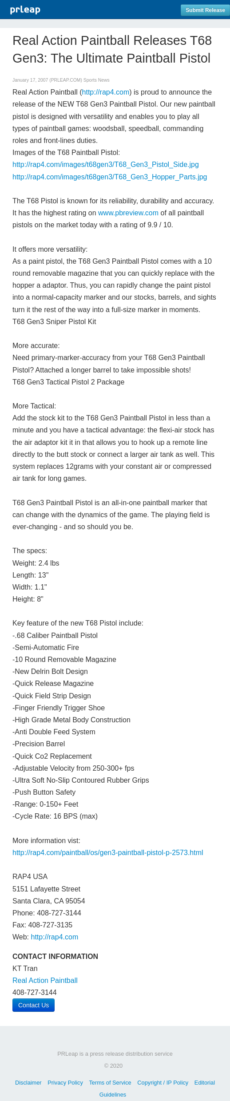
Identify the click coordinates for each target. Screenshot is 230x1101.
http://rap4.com (106, 92)
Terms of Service (110, 1082)
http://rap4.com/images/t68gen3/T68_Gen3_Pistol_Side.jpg (105, 164)
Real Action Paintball (45, 980)
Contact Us (33, 1005)
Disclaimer (28, 1082)
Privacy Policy (65, 1082)
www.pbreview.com (128, 213)
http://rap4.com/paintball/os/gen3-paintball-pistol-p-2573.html (107, 852)
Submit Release (205, 10)
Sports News (96, 80)
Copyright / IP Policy (162, 1082)
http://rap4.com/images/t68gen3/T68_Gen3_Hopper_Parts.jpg (109, 177)
